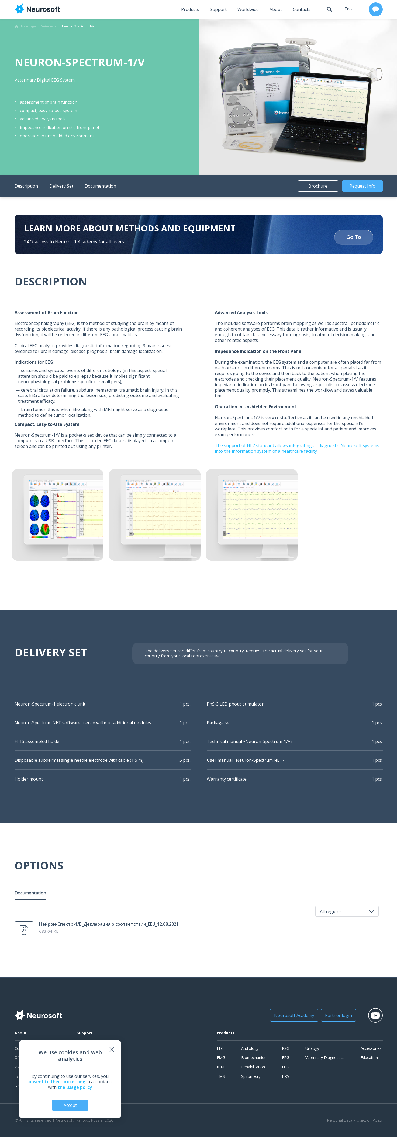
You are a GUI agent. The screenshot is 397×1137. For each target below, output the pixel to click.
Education (369, 1057)
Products (190, 9)
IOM (220, 1066)
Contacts (301, 9)
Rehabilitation (253, 1066)
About (276, 9)
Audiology (249, 1048)
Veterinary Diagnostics (324, 1057)
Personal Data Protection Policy (355, 1120)
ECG (285, 1066)
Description (26, 186)
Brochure (317, 186)
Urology (312, 1048)
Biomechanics (253, 1057)
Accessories (371, 1048)
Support (218, 9)
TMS (221, 1076)
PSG (285, 1048)
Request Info (362, 186)
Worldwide (248, 9)
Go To (353, 237)
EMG (221, 1057)
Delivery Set (61, 186)
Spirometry (250, 1076)
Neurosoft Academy (294, 1015)
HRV (285, 1076)
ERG (285, 1057)
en (347, 9)
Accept (70, 1105)
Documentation (100, 186)
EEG (220, 1048)
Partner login (338, 1015)
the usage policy (75, 1087)
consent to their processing (55, 1082)
